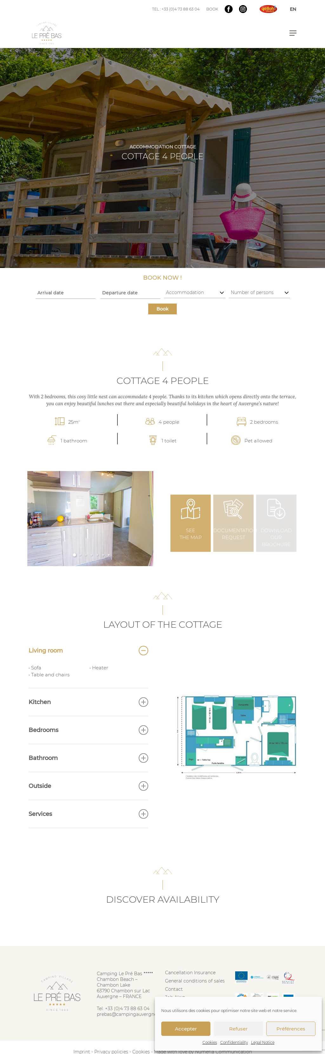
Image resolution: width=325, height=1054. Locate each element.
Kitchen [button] (88, 715)
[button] (292, 33)
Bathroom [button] (88, 771)
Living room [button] (88, 664)
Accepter (186, 1029)
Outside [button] (88, 799)
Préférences (290, 1029)
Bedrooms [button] (88, 743)
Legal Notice (263, 1042)
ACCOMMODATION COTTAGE (162, 147)
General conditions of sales (195, 981)
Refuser (238, 1029)
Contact (174, 989)
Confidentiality (234, 1042)
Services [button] (88, 827)
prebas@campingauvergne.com (132, 1014)
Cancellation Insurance (190, 972)
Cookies (209, 1042)
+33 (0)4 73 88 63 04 (127, 1008)
